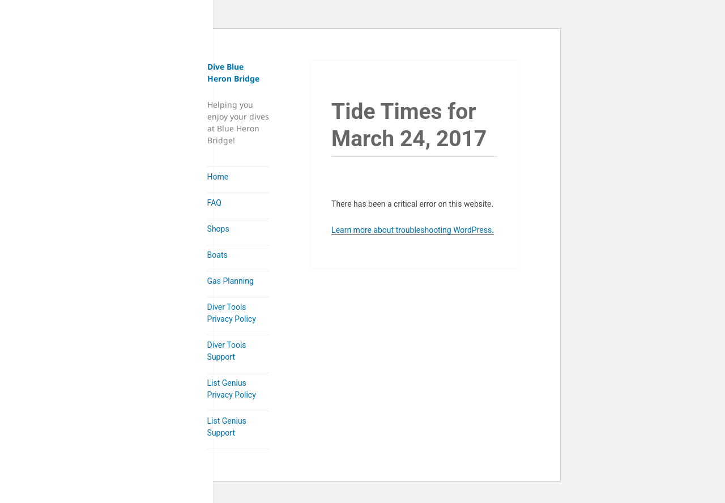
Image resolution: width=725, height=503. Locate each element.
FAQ (214, 202)
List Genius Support (226, 426)
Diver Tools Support (226, 350)
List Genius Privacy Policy (231, 388)
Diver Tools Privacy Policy (231, 312)
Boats (217, 254)
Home (218, 176)
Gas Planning (230, 280)
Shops (218, 228)
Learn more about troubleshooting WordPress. (412, 230)
